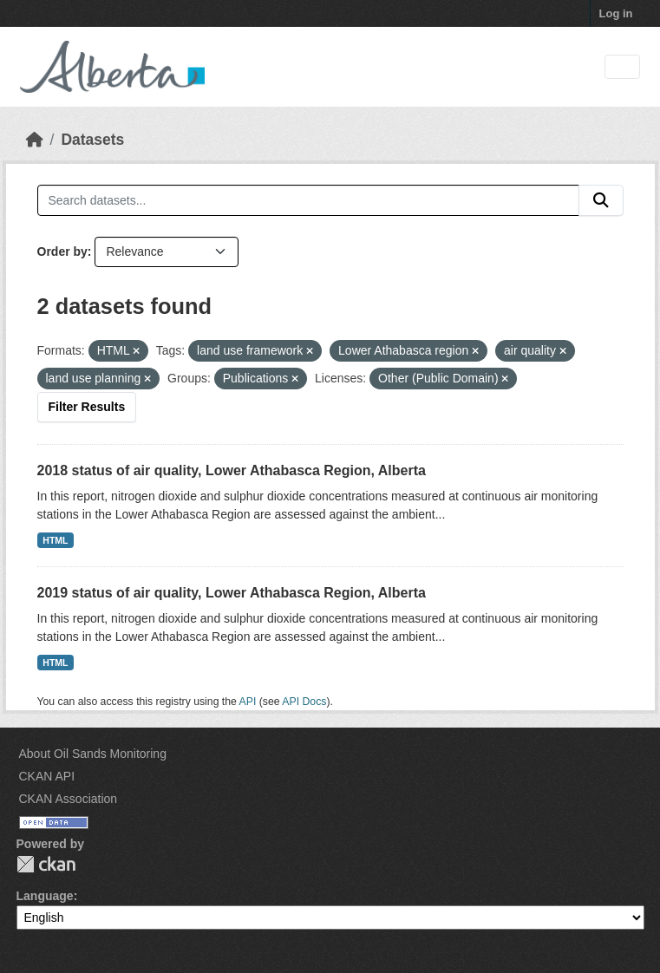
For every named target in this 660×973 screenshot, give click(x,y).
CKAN (45, 864)
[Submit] (601, 200)
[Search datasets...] (308, 200)
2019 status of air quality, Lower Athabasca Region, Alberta (231, 592)
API (248, 701)
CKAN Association (68, 799)
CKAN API (47, 776)
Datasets (92, 139)
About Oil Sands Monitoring (93, 754)
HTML (55, 540)
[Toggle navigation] (622, 67)
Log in (616, 13)
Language (45, 896)
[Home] (34, 139)
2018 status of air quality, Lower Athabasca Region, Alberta (231, 470)
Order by (62, 251)
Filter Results (87, 407)
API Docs (304, 701)
